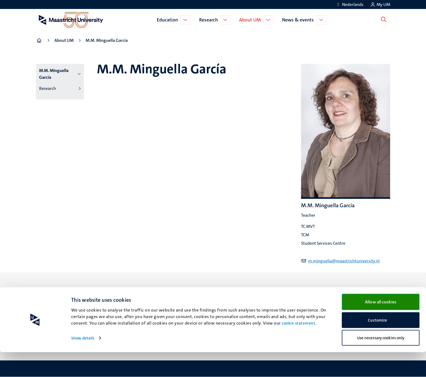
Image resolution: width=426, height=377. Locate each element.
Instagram (229, 306)
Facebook (228, 299)
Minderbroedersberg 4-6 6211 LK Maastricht (151, 303)
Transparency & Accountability (340, 299)
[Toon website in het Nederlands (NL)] (350, 4)
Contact (318, 292)
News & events (299, 20)
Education (168, 20)
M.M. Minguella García (53, 74)
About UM (251, 20)
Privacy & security (328, 306)
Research (209, 20)
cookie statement (298, 348)
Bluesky (227, 292)
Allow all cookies (380, 326)
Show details (82, 363)
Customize (381, 345)
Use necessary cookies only (381, 362)
